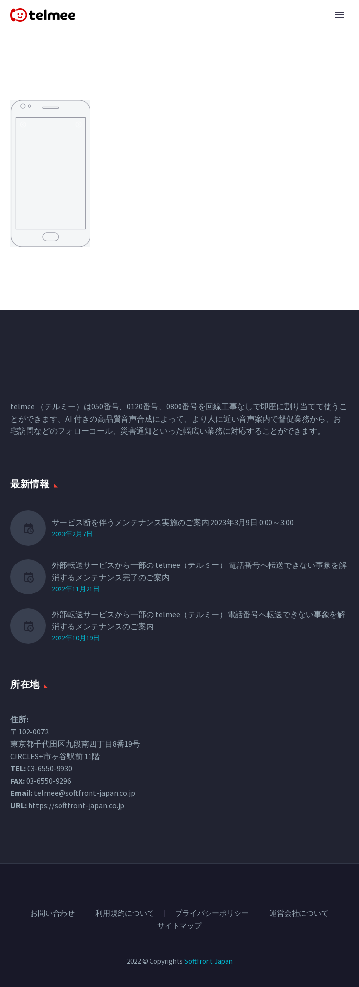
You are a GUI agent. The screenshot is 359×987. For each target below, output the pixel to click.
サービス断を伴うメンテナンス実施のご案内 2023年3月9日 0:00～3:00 (173, 522)
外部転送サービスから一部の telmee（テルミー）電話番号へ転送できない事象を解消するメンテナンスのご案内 (198, 620)
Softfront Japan (208, 961)
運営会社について (299, 913)
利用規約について (124, 913)
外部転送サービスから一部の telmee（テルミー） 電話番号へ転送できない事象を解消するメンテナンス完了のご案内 (199, 571)
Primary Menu (339, 15)
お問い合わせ (52, 913)
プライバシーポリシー (212, 913)
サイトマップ (179, 926)
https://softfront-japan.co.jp (76, 805)
